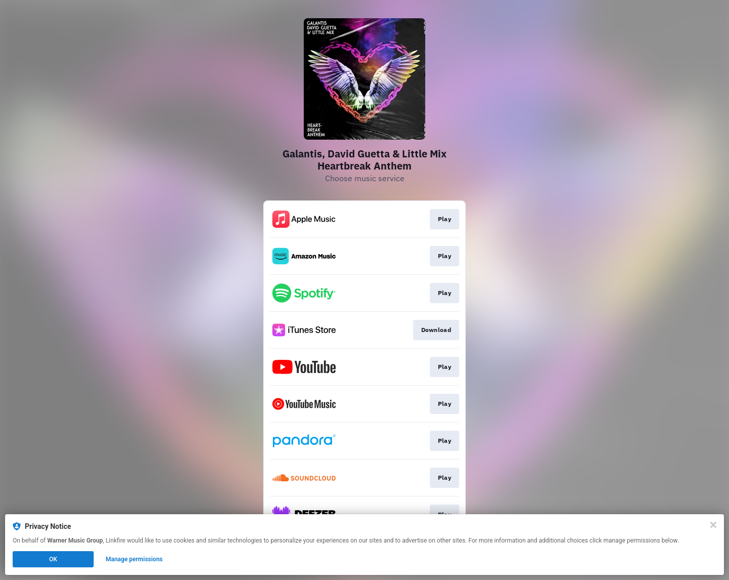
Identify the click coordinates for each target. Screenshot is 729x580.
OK (53, 559)
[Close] (713, 525)
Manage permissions (134, 559)
